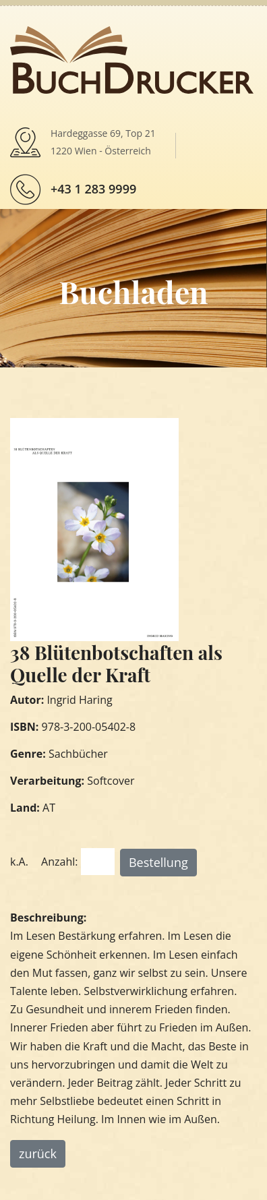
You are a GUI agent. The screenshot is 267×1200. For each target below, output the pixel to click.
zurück (38, 1153)
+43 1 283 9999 (93, 189)
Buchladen (133, 291)
